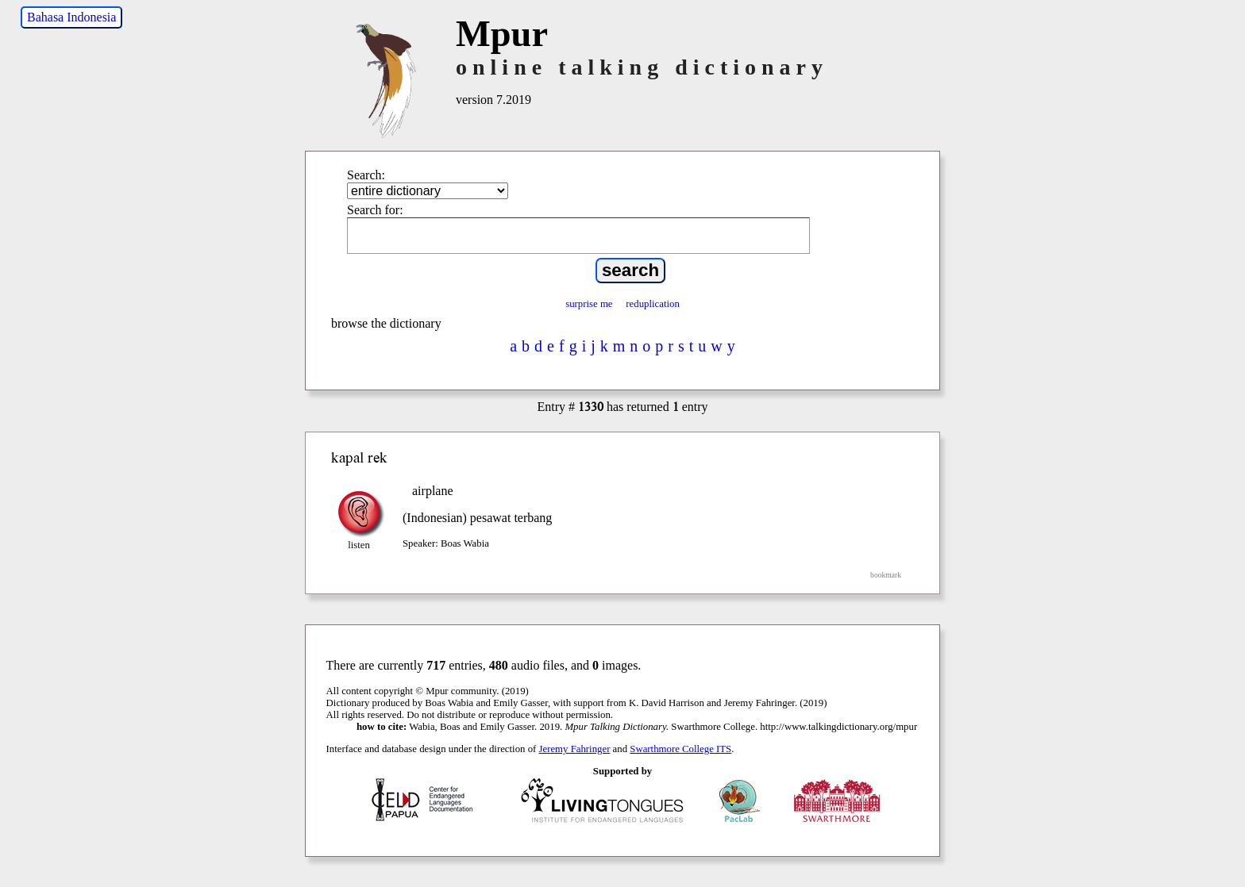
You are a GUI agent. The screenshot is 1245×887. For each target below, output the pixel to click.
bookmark (885, 574)
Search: (366, 175)
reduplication (653, 303)
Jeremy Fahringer (575, 749)
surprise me (588, 303)
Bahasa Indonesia (71, 17)
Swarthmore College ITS (680, 749)
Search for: (375, 210)
